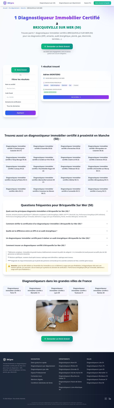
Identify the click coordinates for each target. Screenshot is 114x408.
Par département (14, 8)
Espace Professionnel (38, 373)
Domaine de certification (13, 102)
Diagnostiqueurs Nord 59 (68, 363)
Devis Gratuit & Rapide (102, 3)
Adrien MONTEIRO (51, 74)
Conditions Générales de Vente (42, 383)
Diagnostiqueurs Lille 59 (95, 363)
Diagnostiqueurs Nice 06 (95, 383)
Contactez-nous (36, 376)
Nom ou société (10, 84)
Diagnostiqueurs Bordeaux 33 (97, 376)
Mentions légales (37, 379)
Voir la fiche (76, 97)
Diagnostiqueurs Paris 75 (95, 366)
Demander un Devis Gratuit (57, 46)
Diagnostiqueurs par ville (47, 3)
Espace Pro (87, 3)
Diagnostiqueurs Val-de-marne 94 (70, 373)
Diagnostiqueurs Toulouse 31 (97, 379)
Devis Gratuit (20, 70)
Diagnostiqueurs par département (70, 3)
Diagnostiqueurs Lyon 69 (95, 369)
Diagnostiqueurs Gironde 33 (69, 369)
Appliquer (20, 113)
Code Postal (9, 93)
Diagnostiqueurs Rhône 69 (68, 366)
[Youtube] (106, 399)
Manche (23, 8)
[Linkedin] (110, 399)
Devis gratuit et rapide (38, 363)
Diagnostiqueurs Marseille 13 (97, 373)
